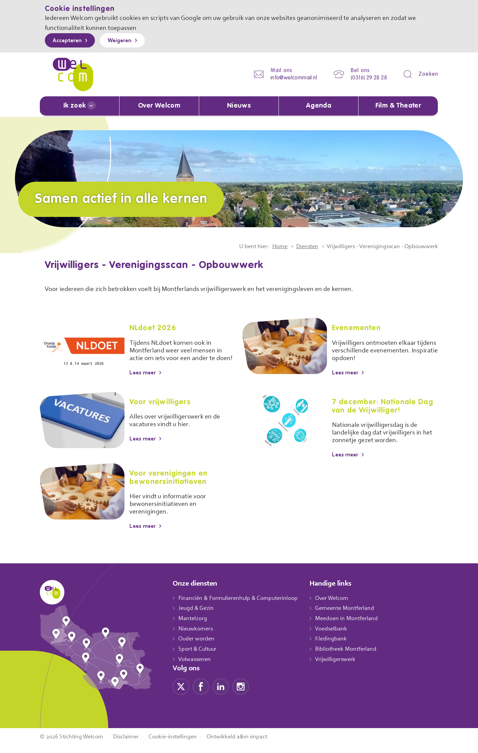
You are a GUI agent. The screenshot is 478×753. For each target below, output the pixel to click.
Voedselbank (338, 636)
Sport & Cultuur (198, 656)
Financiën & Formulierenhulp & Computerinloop (241, 605)
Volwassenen (195, 666)
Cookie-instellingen (180, 744)
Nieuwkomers (196, 636)
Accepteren (68, 41)
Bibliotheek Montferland (352, 656)
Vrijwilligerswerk (342, 666)
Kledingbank (337, 646)
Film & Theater (398, 106)
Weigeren (124, 41)
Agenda (318, 106)
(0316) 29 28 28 (367, 78)
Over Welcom (159, 106)
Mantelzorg (193, 625)
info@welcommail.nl (288, 78)
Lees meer (144, 380)
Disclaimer (131, 744)
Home (268, 246)
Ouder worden (197, 646)
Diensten (297, 246)
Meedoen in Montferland (353, 625)
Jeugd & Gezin (197, 615)
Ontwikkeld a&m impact (247, 744)
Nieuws (239, 106)
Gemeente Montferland (351, 615)
